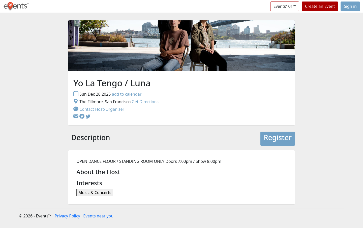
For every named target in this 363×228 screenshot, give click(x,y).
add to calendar (127, 94)
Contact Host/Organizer (98, 109)
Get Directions (145, 101)
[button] (82, 117)
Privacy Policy (67, 216)
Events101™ (285, 6)
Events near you (98, 216)
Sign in (350, 6)
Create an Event (320, 6)
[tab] (90, 139)
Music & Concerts (94, 192)
